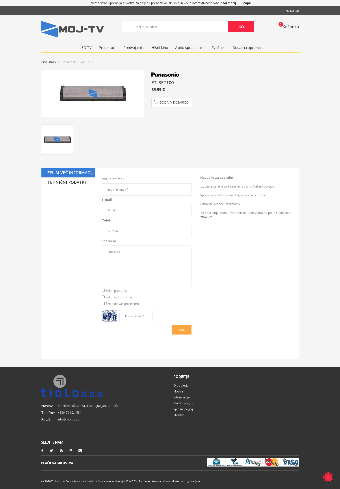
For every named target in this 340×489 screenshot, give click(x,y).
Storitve (178, 415)
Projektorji (107, 47)
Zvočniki (218, 47)
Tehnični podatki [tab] (66, 182)
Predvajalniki (134, 47)
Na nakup (292, 11)
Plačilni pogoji (183, 403)
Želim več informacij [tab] (70, 172)
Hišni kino (160, 47)
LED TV (86, 47)
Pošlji (181, 330)
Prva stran (48, 62)
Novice (178, 391)
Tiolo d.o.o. (58, 481)
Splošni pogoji (183, 409)
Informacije (181, 397)
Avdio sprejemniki (189, 47)
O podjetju (181, 385)
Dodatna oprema (246, 47)
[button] (287, 26)
